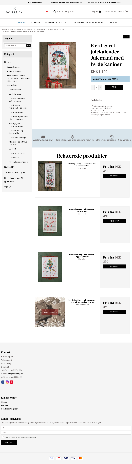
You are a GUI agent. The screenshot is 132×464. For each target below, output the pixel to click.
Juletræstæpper (16, 112)
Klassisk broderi (13, 67)
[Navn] (66, 428)
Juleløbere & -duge (17, 137)
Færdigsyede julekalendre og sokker (18, 106)
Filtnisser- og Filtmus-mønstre (18, 143)
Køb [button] (114, 87)
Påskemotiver (15, 89)
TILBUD (113, 22)
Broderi (22, 22)
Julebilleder (14, 157)
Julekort (12, 149)
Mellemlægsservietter (18, 162)
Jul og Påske (12, 85)
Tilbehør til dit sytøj (56, 22)
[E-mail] (66, 432)
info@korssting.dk (15, 374)
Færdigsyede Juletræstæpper (16, 124)
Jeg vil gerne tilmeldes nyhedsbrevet (26, 436)
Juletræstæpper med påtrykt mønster (18, 117)
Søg (28, 45)
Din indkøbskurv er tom (116, 11)
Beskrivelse (96, 100)
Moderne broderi (14, 71)
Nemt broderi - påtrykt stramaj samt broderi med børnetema (18, 78)
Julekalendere (15, 94)
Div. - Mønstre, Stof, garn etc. (89, 22)
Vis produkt (114, 175)
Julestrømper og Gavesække (16, 131)
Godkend (9, 442)
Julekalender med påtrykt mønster (17, 99)
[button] (124, 36)
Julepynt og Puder (17, 153)
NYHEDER (35, 22)
